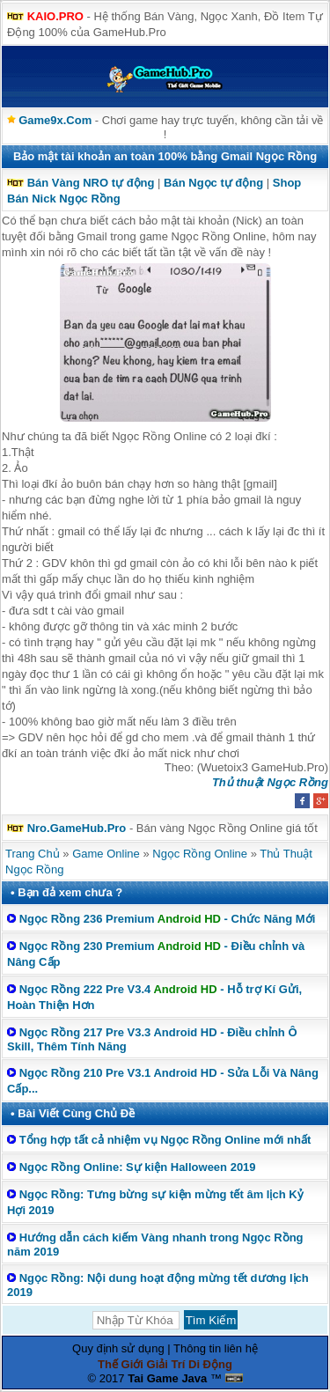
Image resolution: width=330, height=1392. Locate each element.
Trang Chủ (32, 853)
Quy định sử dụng (118, 1348)
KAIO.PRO (55, 16)
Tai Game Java (167, 1378)
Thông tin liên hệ (215, 1348)
